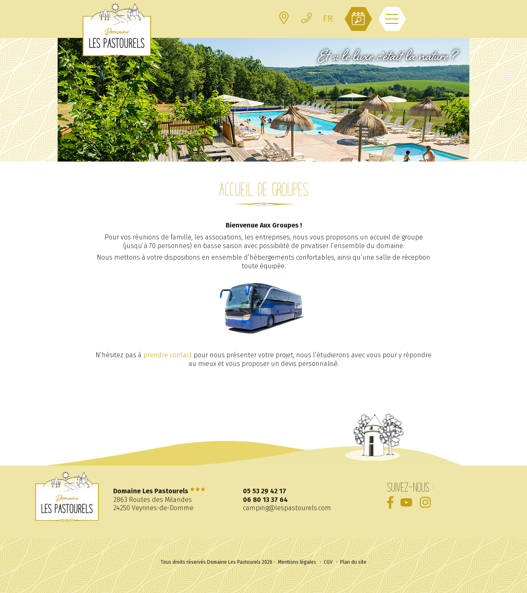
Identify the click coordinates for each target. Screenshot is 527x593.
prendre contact (167, 355)
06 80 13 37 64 (265, 500)
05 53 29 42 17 (264, 491)
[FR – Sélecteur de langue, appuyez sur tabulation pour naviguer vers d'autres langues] (328, 19)
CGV (328, 562)
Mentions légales (297, 562)
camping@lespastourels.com (287, 508)
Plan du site (353, 562)
